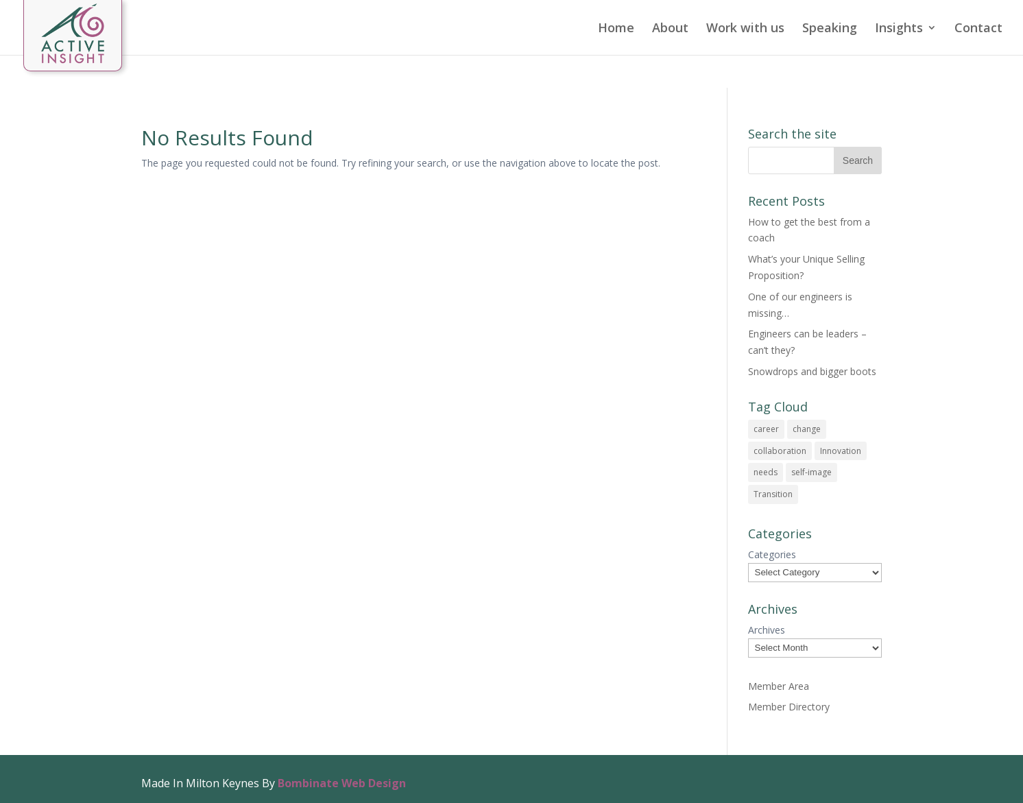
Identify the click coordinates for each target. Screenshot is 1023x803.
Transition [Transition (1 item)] (773, 494)
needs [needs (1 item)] (766, 472)
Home (616, 29)
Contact (978, 29)
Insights (899, 29)
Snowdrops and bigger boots (812, 371)
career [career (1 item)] (766, 429)
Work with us (745, 29)
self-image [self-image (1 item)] (811, 472)
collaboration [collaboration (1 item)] (780, 451)
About (670, 29)
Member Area (778, 686)
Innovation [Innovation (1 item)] (840, 451)
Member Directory (789, 706)
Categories (772, 554)
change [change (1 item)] (807, 429)
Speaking (829, 29)
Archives (766, 629)
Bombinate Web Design (342, 783)
